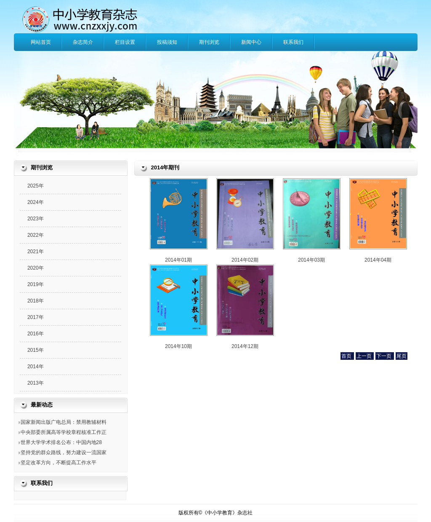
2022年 (35, 235)
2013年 (35, 383)
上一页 (365, 356)
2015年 (35, 350)
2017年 (35, 317)
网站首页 (41, 42)
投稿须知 (167, 42)
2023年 (35, 219)
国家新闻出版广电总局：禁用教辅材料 (63, 422)
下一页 (384, 356)
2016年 (35, 334)
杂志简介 (83, 42)
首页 (347, 356)
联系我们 (293, 42)
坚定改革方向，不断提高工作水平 (58, 463)
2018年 (35, 301)
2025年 (35, 186)
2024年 (35, 202)
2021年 (35, 251)
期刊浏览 (209, 42)
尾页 (401, 356)
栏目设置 (125, 42)
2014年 (35, 366)
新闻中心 (251, 42)
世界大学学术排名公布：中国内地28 (61, 442)
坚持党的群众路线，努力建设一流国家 (63, 452)
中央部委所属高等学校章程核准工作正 (63, 432)
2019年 (35, 284)
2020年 (35, 268)
